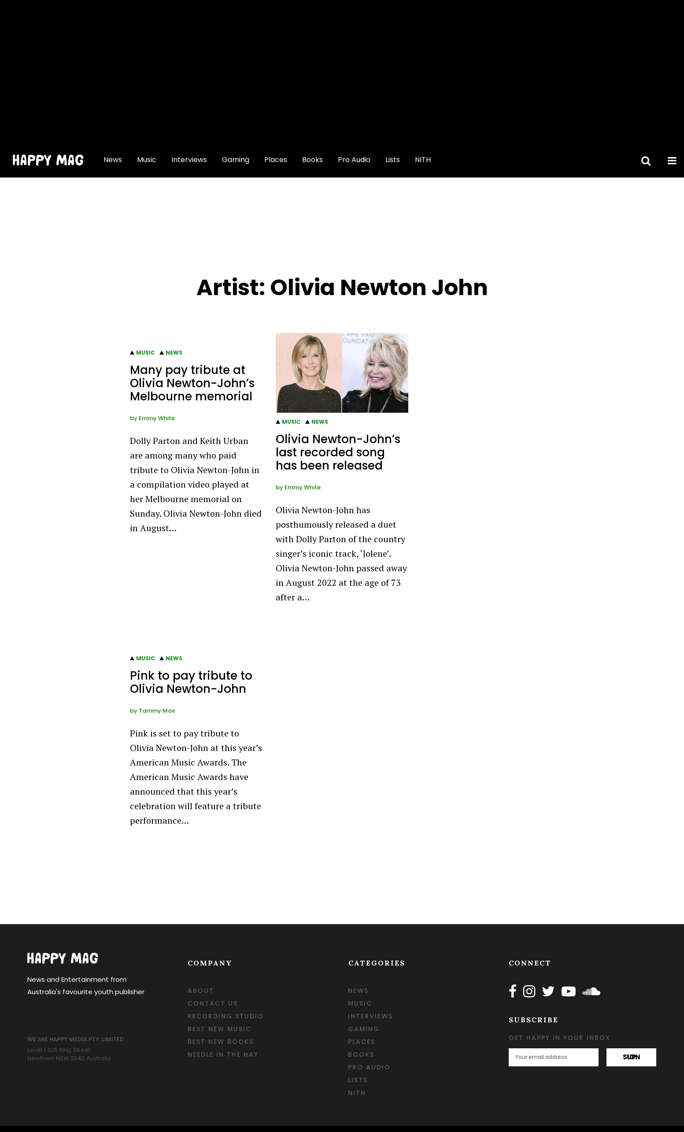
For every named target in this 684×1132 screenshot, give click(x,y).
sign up (631, 1057)
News (113, 160)
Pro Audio (354, 160)
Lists (392, 160)
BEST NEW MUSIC (219, 1029)
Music (146, 160)
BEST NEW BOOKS (221, 1041)
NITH (423, 160)
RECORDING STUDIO (226, 1016)
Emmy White (157, 418)
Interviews (189, 160)
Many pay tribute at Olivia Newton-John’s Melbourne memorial (192, 383)
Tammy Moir (157, 711)
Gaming (235, 160)
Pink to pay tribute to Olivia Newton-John (191, 682)
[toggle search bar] (644, 160)
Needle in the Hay (223, 1054)
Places (275, 160)
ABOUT (201, 990)
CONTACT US (213, 1003)
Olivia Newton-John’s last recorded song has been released (338, 452)
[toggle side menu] (671, 160)
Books (312, 160)
